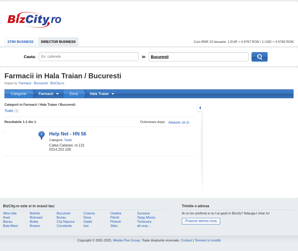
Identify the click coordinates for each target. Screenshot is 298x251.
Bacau (7, 221)
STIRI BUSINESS (20, 41)
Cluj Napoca (65, 221)
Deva (87, 217)
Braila (34, 221)
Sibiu (113, 225)
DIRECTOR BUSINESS (58, 41)
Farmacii (25, 83)
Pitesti (114, 217)
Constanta (64, 225)
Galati (87, 221)
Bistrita (35, 213)
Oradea (115, 213)
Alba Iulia (9, 213)
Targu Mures (146, 217)
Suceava (143, 213)
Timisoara (144, 221)
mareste (200, 108)
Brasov (35, 225)
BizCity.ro (34, 20)
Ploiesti (115, 221)
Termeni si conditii (208, 240)
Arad (6, 217)
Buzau (61, 217)
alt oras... (143, 225)
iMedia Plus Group (126, 240)
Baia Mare (10, 225)
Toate (8, 111)
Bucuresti (160, 56)
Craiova (89, 213)
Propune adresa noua (201, 220)
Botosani (36, 217)
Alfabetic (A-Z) (178, 122)
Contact (186, 240)
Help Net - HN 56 (67, 133)
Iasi (86, 225)
